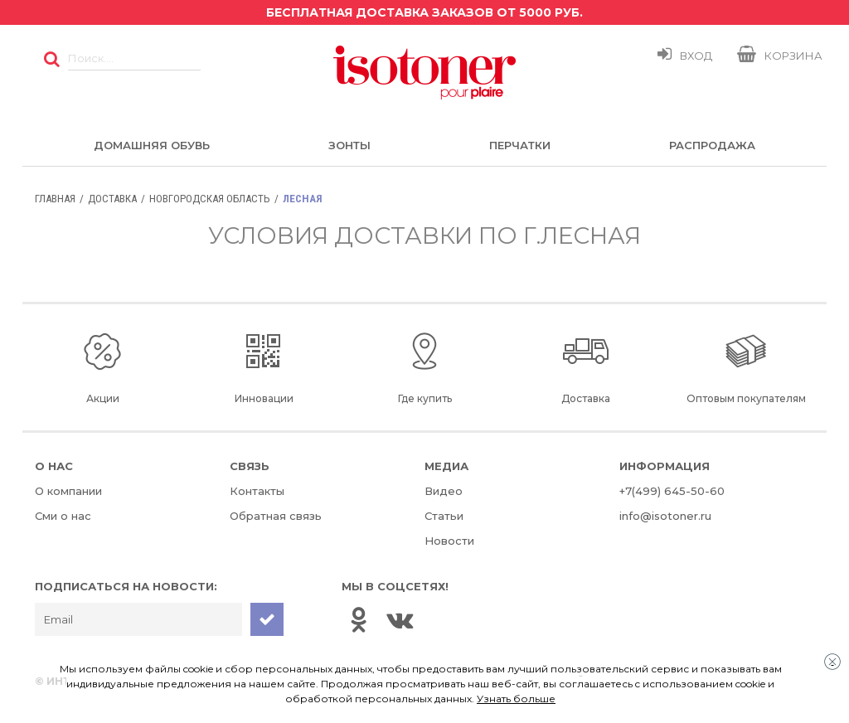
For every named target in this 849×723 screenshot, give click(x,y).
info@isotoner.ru (665, 515)
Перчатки (520, 145)
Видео (443, 490)
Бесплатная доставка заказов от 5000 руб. (424, 12)
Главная (55, 198)
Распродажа (712, 145)
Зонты (349, 145)
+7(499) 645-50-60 (672, 490)
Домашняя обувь (152, 145)
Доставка (112, 198)
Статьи (443, 515)
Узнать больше (516, 698)
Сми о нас (63, 515)
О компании (68, 490)
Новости (449, 540)
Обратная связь (276, 515)
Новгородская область (209, 198)
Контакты (257, 490)
